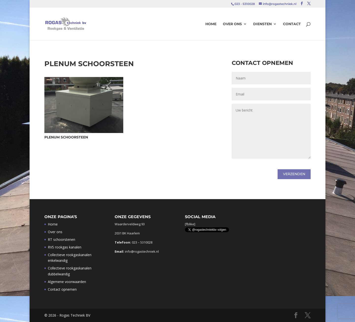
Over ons (232, 24)
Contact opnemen (62, 289)
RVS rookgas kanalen (64, 247)
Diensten (262, 24)
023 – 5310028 (142, 242)
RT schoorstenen (61, 239)
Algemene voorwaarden (67, 281)
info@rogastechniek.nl (142, 251)
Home (210, 24)
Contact (292, 24)
